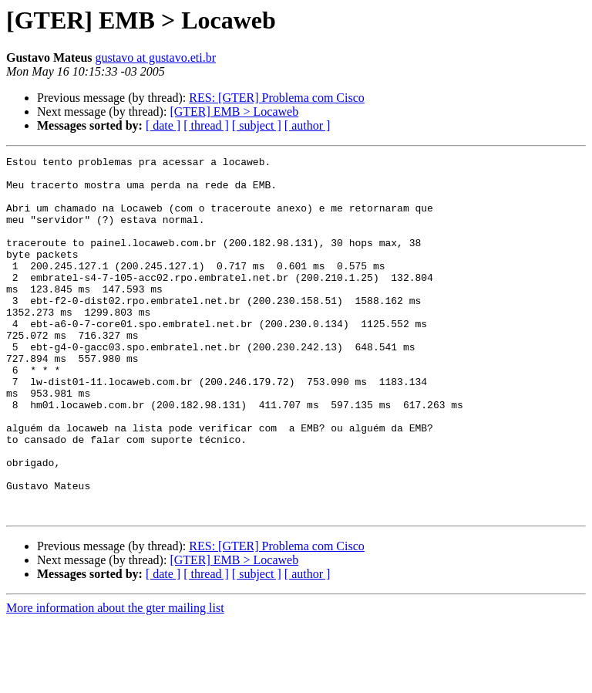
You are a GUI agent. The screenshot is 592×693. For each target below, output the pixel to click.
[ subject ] (256, 125)
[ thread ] (206, 125)
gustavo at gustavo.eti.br (156, 57)
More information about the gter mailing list (115, 679)
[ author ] (307, 125)
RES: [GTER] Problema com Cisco (277, 97)
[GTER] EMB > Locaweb (234, 111)
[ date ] (163, 125)
